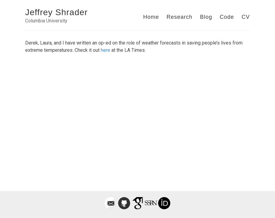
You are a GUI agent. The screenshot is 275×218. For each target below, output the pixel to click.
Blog (206, 17)
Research (179, 17)
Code (227, 17)
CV (246, 17)
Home (151, 17)
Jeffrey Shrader (56, 12)
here (105, 50)
